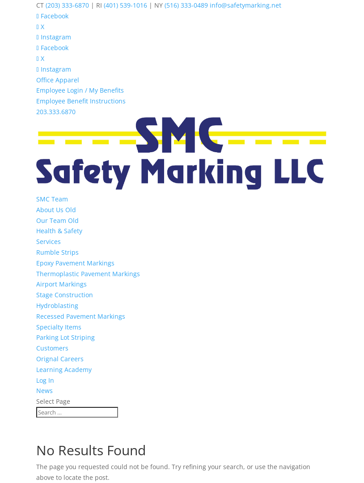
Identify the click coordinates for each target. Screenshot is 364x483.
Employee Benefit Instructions (81, 101)
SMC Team (52, 199)
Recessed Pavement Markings (80, 316)
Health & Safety (59, 231)
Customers (52, 348)
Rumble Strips (57, 252)
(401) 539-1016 (125, 5)
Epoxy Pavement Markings (75, 263)
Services (48, 241)
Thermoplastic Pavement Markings (88, 273)
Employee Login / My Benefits (80, 90)
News (44, 390)
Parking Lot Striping (65, 337)
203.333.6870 (56, 111)
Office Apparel (57, 80)
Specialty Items (58, 327)
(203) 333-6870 (67, 5)
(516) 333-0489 (186, 5)
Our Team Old (57, 220)
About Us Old (56, 209)
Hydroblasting (57, 305)
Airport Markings (61, 284)
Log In (45, 380)
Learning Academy (64, 369)
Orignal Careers (60, 359)
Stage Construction (64, 295)
